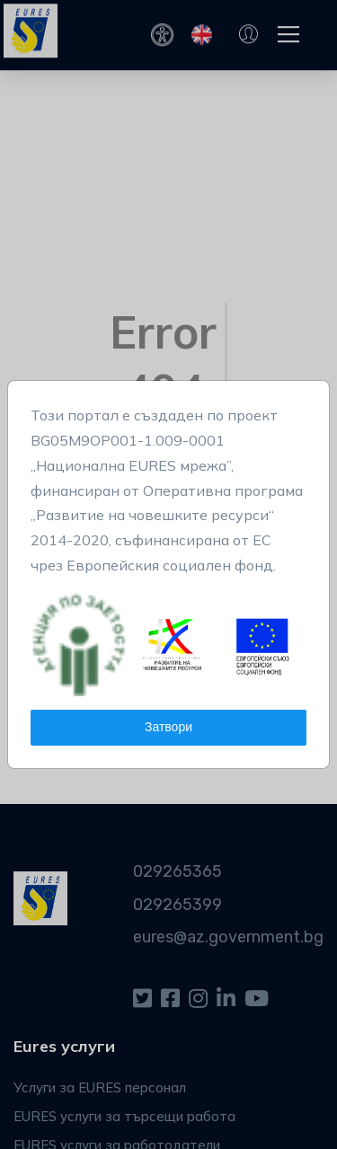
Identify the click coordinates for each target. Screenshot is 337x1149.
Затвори (168, 727)
